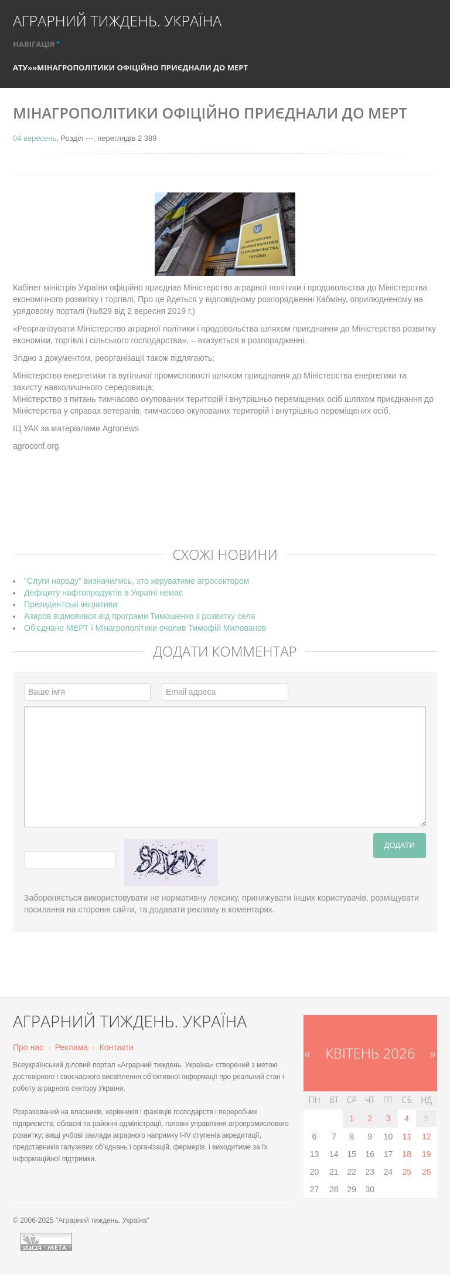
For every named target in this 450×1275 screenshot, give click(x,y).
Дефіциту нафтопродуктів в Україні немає (103, 592)
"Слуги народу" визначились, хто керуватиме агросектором (136, 581)
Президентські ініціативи (70, 604)
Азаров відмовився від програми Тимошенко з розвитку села (139, 616)
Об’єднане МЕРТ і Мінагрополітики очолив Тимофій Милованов (145, 628)
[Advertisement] (226, 507)
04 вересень (34, 138)
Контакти (117, 1047)
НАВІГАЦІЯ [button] (36, 44)
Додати (399, 845)
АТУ (20, 67)
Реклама (71, 1047)
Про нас (28, 1047)
